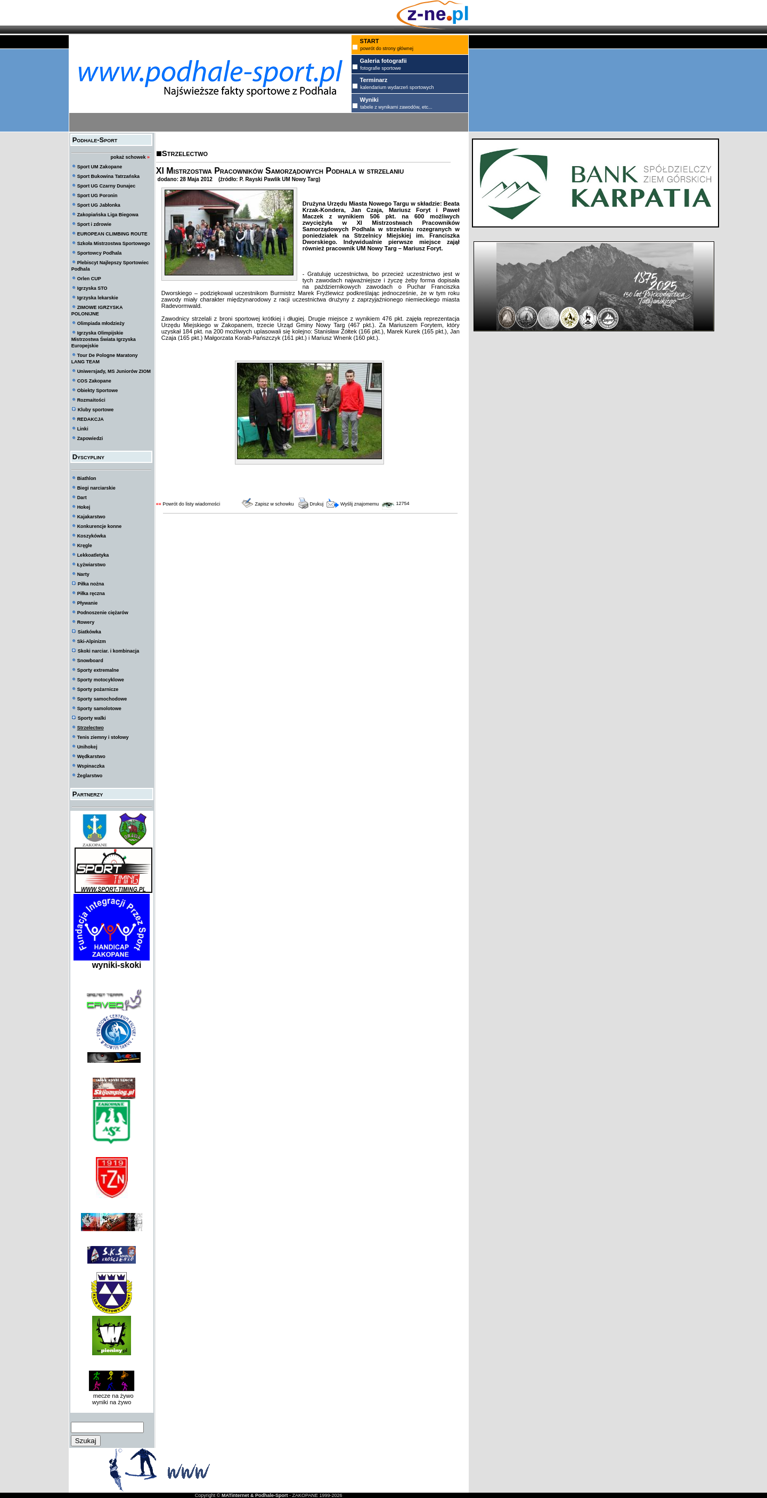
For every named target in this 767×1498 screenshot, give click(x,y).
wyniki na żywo (111, 1402)
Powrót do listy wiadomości (191, 504)
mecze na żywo (112, 1396)
